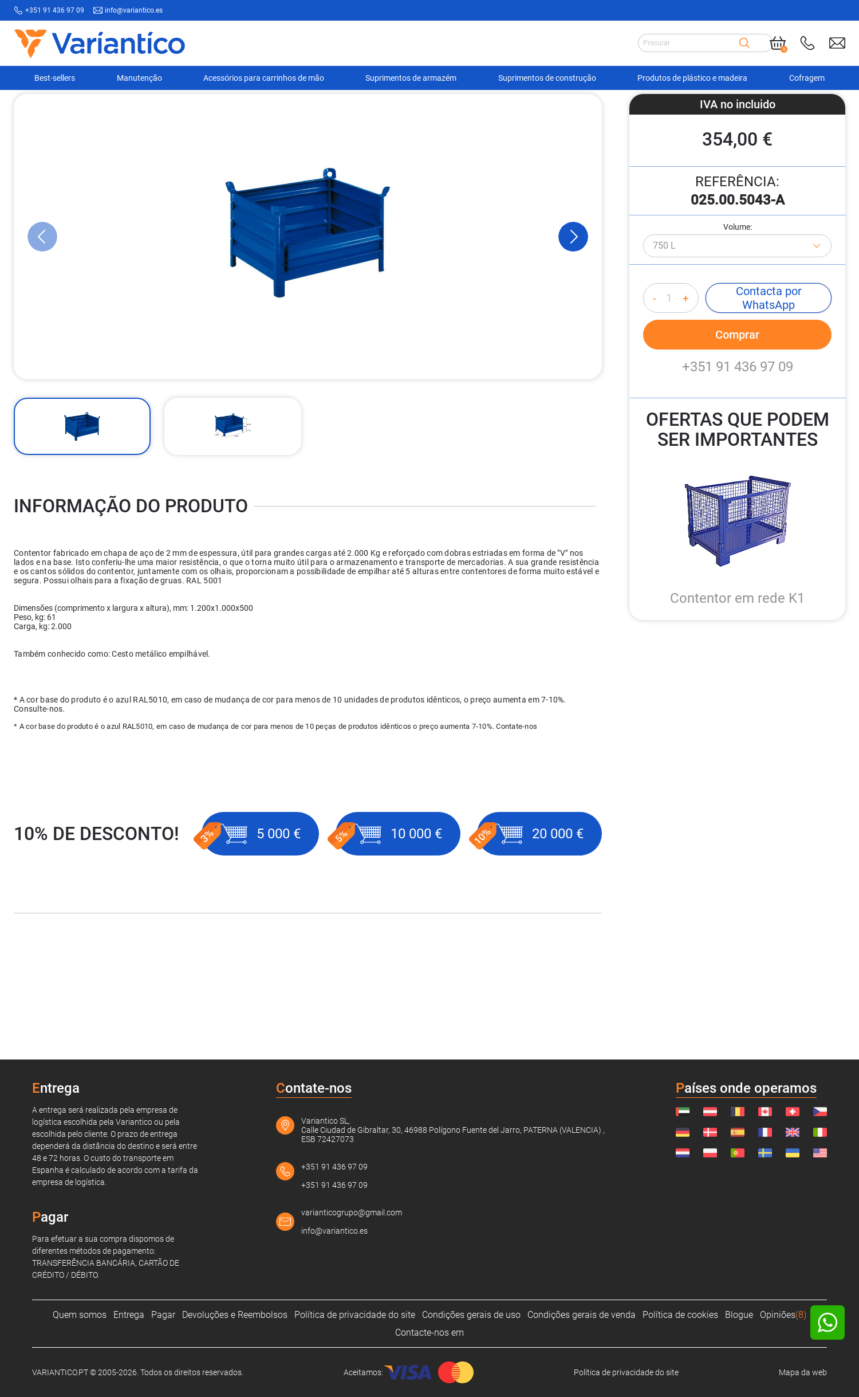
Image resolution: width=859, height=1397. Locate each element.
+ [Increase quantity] (686, 387)
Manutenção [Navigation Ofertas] (139, 78)
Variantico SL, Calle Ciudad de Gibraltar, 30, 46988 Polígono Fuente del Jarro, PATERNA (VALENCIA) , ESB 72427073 (453, 1130)
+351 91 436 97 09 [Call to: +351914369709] (54, 10)
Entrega (128, 1314)
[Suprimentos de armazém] (124, 108)
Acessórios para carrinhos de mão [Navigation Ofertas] (263, 78)
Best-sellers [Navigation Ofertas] (54, 78)
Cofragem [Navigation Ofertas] (807, 78)
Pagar (163, 1314)
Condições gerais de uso (471, 1314)
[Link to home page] (100, 43)
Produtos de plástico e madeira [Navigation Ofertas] (692, 78)
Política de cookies (680, 1314)
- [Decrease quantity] (654, 387)
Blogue (739, 1314)
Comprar (737, 424)
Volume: (737, 316)
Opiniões (783, 1314)
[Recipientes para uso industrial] (232, 108)
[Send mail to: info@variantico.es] (837, 43)
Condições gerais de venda (581, 1314)
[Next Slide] (573, 326)
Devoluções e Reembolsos (234, 1314)
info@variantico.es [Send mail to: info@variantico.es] (134, 10)
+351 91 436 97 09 (737, 456)
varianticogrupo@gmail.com (351, 1212)
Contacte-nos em (429, 1332)
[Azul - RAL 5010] (737, 335)
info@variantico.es (334, 1230)
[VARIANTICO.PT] (42, 108)
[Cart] (778, 43)
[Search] (744, 43)
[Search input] (688, 43)
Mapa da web (803, 1372)
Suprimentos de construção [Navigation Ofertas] (547, 78)
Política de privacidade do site (354, 1314)
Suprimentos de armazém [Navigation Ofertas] (410, 78)
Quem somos (80, 1314)
